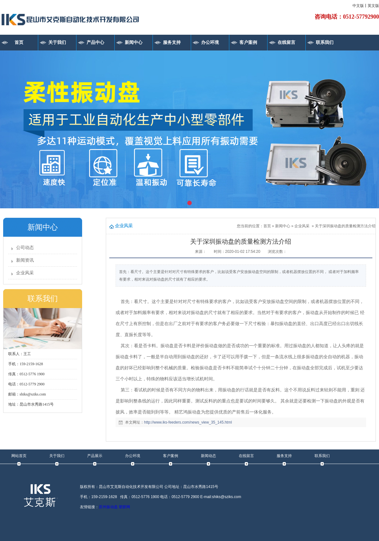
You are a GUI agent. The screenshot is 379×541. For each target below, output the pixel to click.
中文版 (358, 5)
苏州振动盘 (108, 507)
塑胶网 (124, 507)
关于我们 (57, 42)
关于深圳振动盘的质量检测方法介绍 (345, 226)
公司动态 (25, 247)
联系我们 (325, 42)
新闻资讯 (25, 260)
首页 (19, 42)
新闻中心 (133, 42)
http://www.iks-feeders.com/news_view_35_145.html (188, 422)
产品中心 (95, 42)
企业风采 (25, 272)
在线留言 (286, 42)
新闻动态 (208, 456)
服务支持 (172, 42)
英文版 (373, 5)
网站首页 (19, 456)
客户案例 (248, 42)
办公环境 (210, 42)
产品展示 (94, 456)
